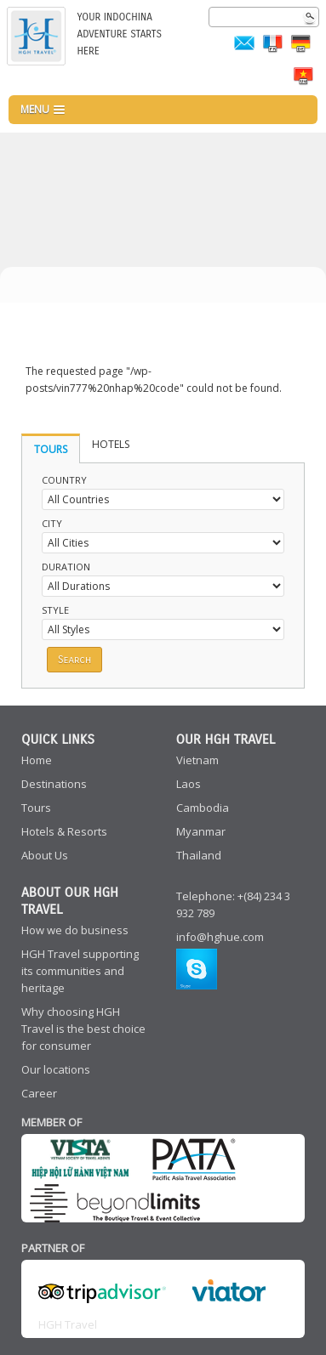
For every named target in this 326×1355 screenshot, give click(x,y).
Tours (36, 807)
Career (39, 1093)
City (52, 523)
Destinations (54, 783)
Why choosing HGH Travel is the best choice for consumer (83, 1028)
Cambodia (202, 807)
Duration (66, 566)
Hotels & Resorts (64, 831)
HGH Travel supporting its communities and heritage (80, 970)
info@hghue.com (220, 936)
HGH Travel (67, 1324)
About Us (44, 855)
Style (55, 610)
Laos (188, 783)
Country (64, 479)
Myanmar (201, 831)
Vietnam (197, 760)
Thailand (198, 855)
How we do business (75, 930)
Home (36, 760)
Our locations (55, 1069)
